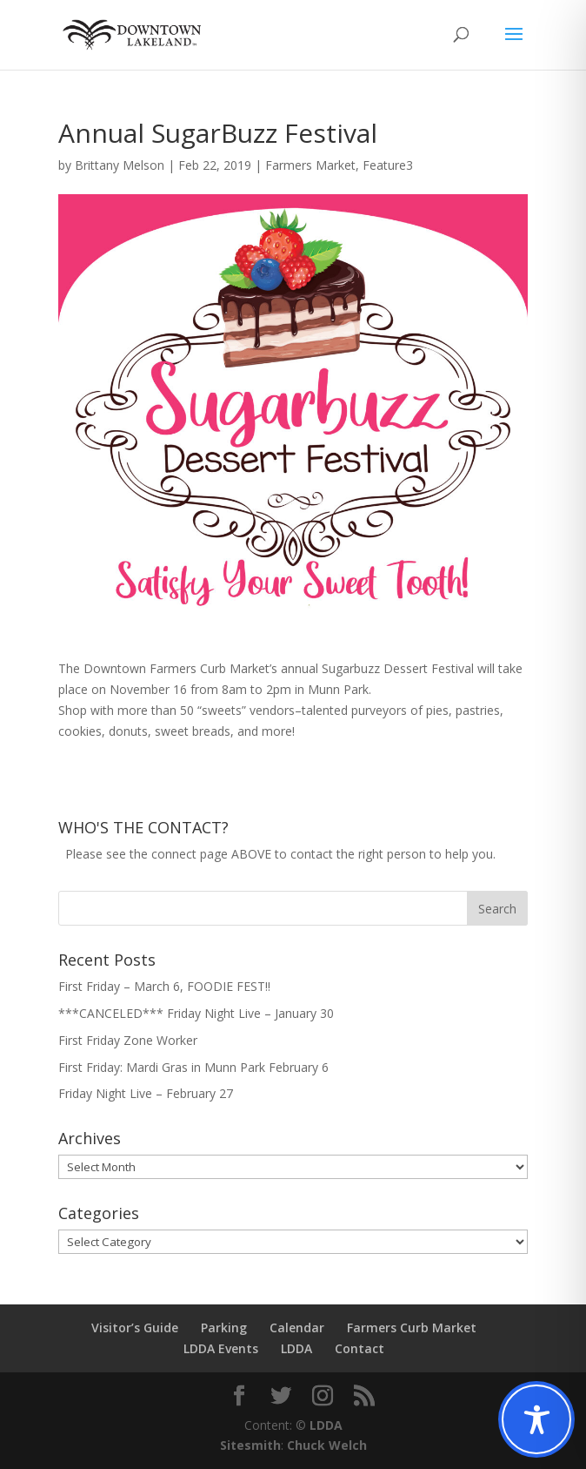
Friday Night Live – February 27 (145, 1093)
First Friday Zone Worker (127, 1040)
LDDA (296, 1348)
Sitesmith (250, 1445)
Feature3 (388, 165)
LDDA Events (220, 1348)
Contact (359, 1348)
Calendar (297, 1327)
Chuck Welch (327, 1445)
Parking (224, 1327)
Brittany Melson (119, 165)
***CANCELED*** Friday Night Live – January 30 (196, 1013)
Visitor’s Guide (134, 1327)
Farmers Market (310, 165)
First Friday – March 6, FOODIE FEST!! (164, 986)
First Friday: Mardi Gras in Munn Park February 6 (193, 1067)
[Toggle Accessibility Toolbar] (536, 1419)
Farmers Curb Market (411, 1327)
